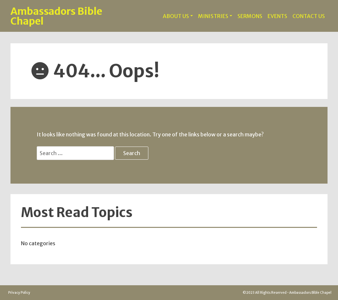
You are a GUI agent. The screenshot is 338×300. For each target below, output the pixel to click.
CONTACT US (308, 16)
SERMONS (249, 16)
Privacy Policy (19, 292)
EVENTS (277, 16)
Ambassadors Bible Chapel (56, 16)
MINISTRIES (213, 16)
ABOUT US (176, 16)
